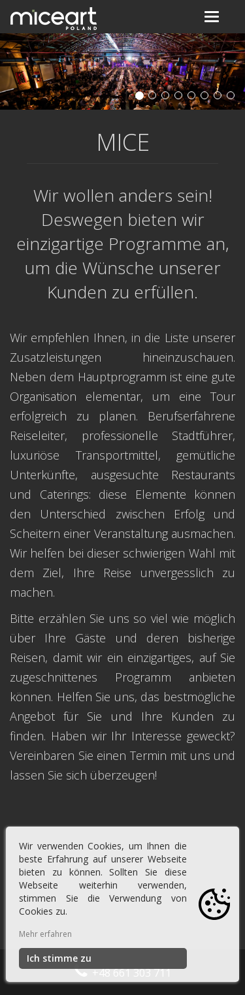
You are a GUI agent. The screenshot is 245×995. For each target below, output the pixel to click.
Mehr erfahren (45, 934)
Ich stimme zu (59, 958)
